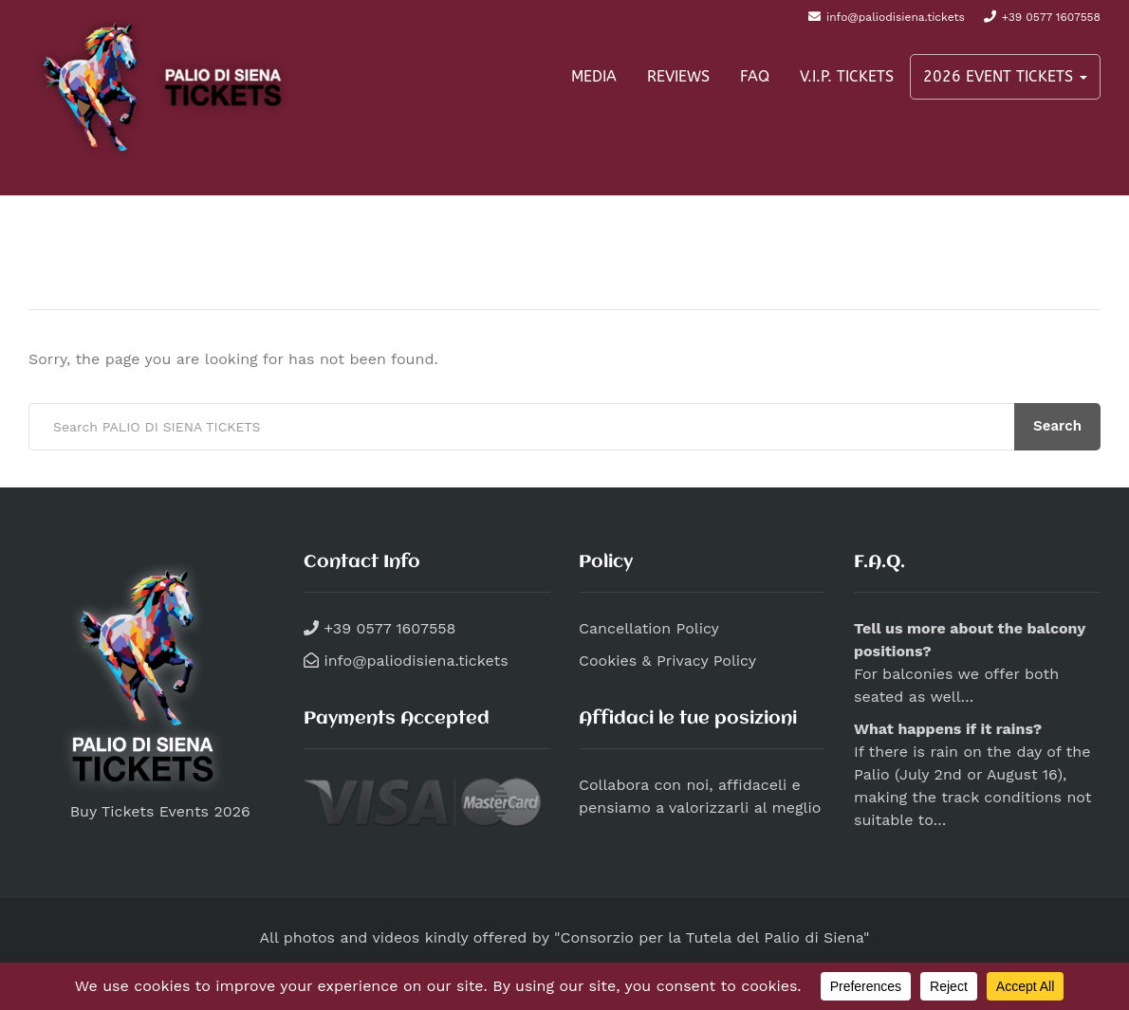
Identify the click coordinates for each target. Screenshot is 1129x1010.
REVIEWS (678, 76)
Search (1057, 425)
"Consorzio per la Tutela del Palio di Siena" (711, 937)
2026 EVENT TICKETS (1005, 76)
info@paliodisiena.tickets (414, 661)
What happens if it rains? (948, 729)
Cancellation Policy (649, 628)
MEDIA (594, 76)
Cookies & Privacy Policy (667, 661)
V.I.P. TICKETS (847, 76)
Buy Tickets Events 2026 (139, 811)
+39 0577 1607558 (387, 628)
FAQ (754, 76)
